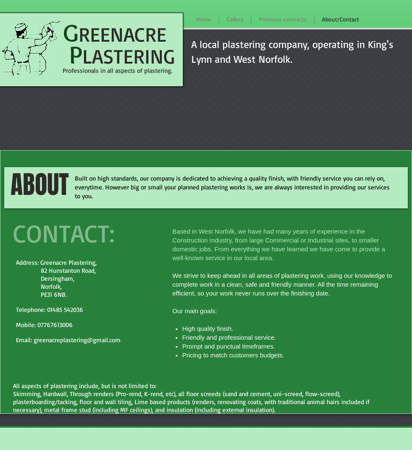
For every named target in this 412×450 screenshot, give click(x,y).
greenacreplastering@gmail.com (77, 340)
